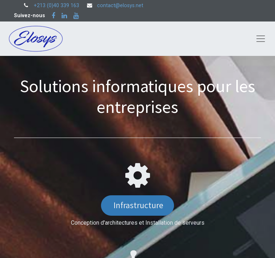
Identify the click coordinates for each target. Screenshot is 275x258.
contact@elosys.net (120, 6)
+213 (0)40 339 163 (56, 6)
